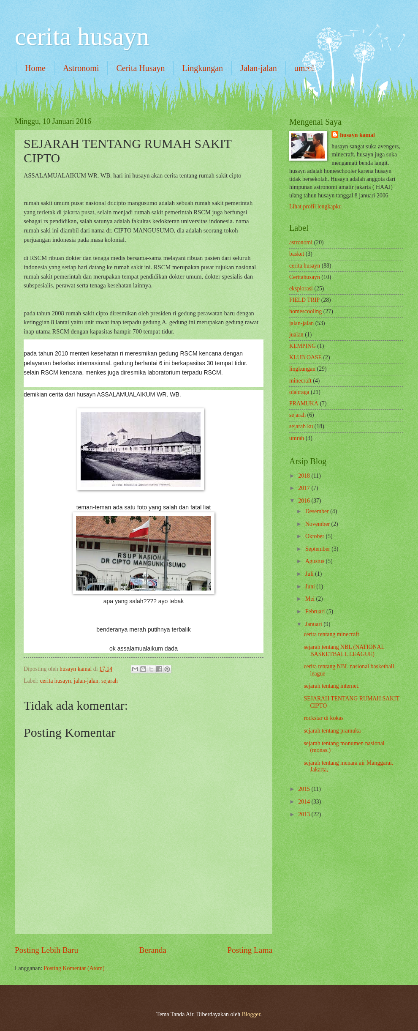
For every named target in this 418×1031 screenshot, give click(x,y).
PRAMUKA (303, 403)
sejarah (109, 681)
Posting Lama (249, 950)
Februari (315, 611)
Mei (310, 599)
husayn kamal (357, 135)
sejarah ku (301, 426)
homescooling (305, 311)
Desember (317, 511)
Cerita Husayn (140, 68)
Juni (310, 586)
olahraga (299, 392)
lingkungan (302, 369)
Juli (310, 574)
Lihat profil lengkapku (315, 206)
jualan (296, 334)
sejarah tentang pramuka (332, 730)
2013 (304, 814)
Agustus (315, 561)
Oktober (315, 536)
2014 (304, 802)
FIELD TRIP (304, 300)
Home (35, 68)
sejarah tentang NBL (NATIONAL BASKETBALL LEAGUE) (344, 650)
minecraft (300, 380)
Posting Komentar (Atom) (74, 968)
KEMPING (302, 346)
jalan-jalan (86, 681)
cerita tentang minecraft (331, 634)
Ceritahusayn (304, 277)
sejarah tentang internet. (331, 686)
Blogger (251, 1014)
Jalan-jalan (258, 68)
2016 (304, 501)
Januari (314, 624)
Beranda (152, 950)
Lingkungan (202, 68)
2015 (304, 789)
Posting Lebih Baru (46, 950)
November (318, 524)
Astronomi (81, 68)
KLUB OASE (305, 357)
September (318, 549)
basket (296, 254)
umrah (296, 438)
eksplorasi (301, 288)
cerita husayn (82, 36)
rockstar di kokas (323, 718)
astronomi (300, 242)
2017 (304, 488)
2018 (304, 476)
